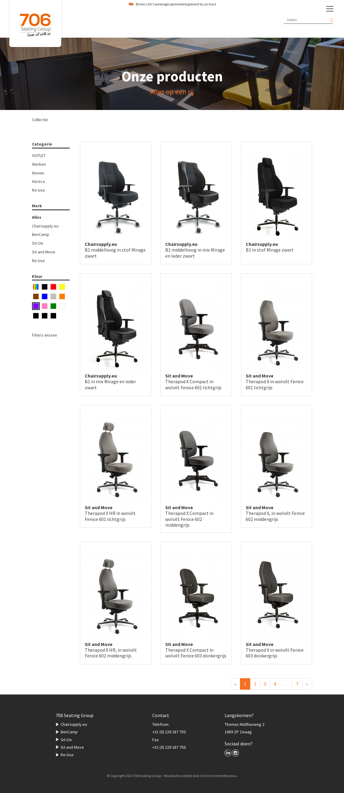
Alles (36, 217)
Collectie (40, 119)
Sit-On (37, 243)
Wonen (38, 173)
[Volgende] (307, 684)
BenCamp (40, 234)
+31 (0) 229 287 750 (169, 732)
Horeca (38, 181)
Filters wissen (44, 335)
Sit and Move (43, 252)
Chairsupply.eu (45, 226)
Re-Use (38, 190)
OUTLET (39, 155)
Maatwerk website (178, 775)
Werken (39, 164)
